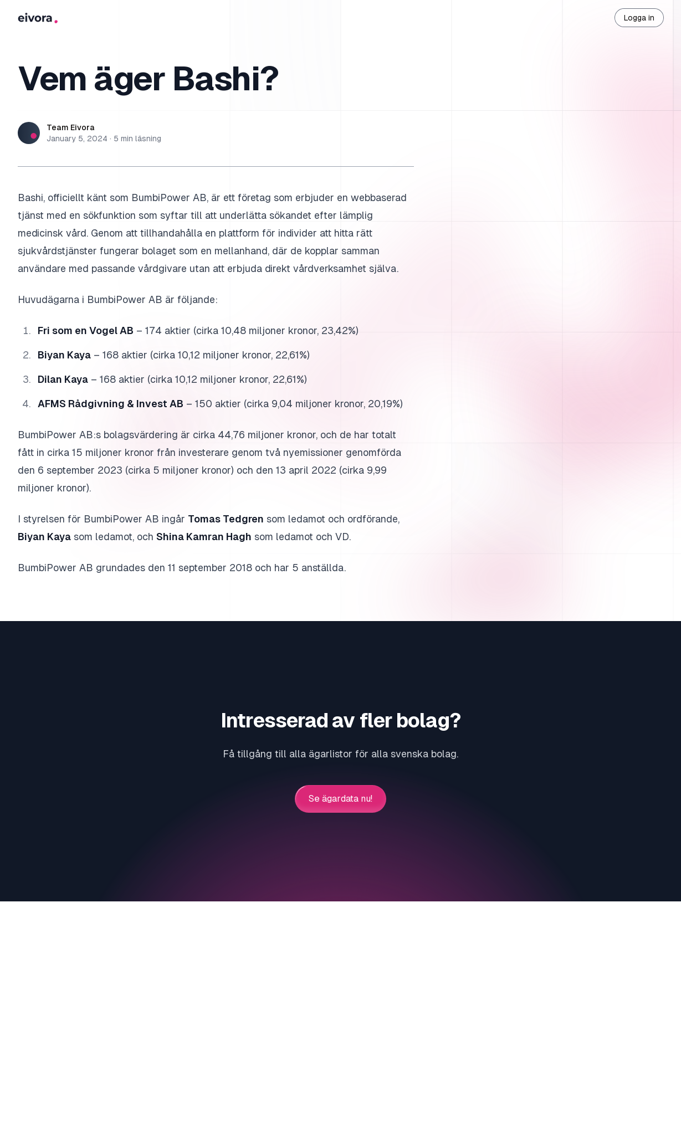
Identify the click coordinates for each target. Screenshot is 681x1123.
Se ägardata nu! (340, 799)
